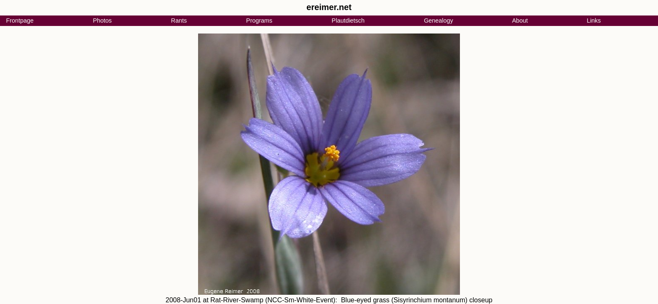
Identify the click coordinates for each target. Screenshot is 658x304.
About (520, 20)
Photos (102, 20)
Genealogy (438, 20)
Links (594, 20)
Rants (179, 20)
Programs (259, 20)
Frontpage (20, 20)
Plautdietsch (348, 20)
